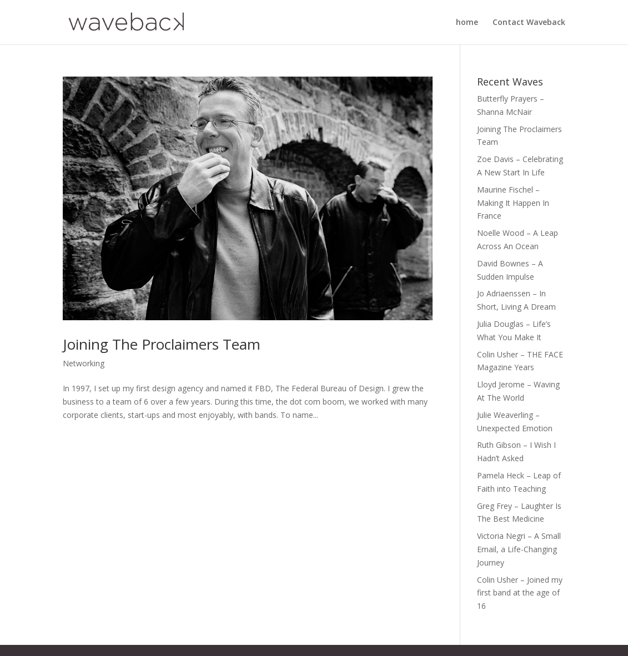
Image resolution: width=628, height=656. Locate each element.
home (467, 22)
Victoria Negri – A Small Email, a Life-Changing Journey (519, 549)
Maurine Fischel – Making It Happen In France (513, 202)
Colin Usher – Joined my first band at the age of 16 (519, 593)
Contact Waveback (529, 22)
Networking (83, 363)
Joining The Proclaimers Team (161, 344)
